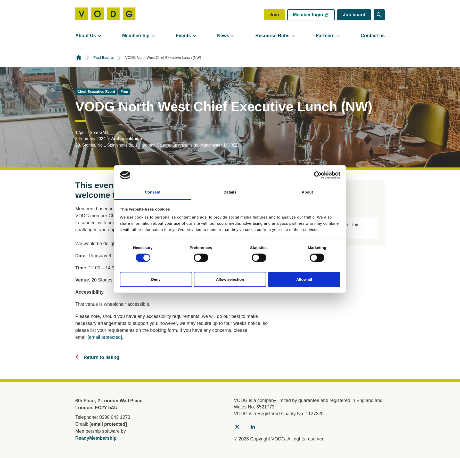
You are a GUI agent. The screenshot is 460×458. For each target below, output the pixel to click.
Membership (136, 35)
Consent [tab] (153, 192)
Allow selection (230, 279)
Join (274, 14)
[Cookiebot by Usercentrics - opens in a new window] (317, 175)
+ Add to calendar (125, 138)
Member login (311, 14)
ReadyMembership (96, 438)
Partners (325, 35)
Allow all (304, 279)
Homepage (78, 57)
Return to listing (101, 357)
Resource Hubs (273, 35)
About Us (85, 35)
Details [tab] (230, 192)
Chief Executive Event (96, 92)
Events (183, 35)
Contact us (373, 35)
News (223, 35)
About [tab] (307, 192)
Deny (156, 279)
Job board (354, 14)
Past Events (103, 57)
